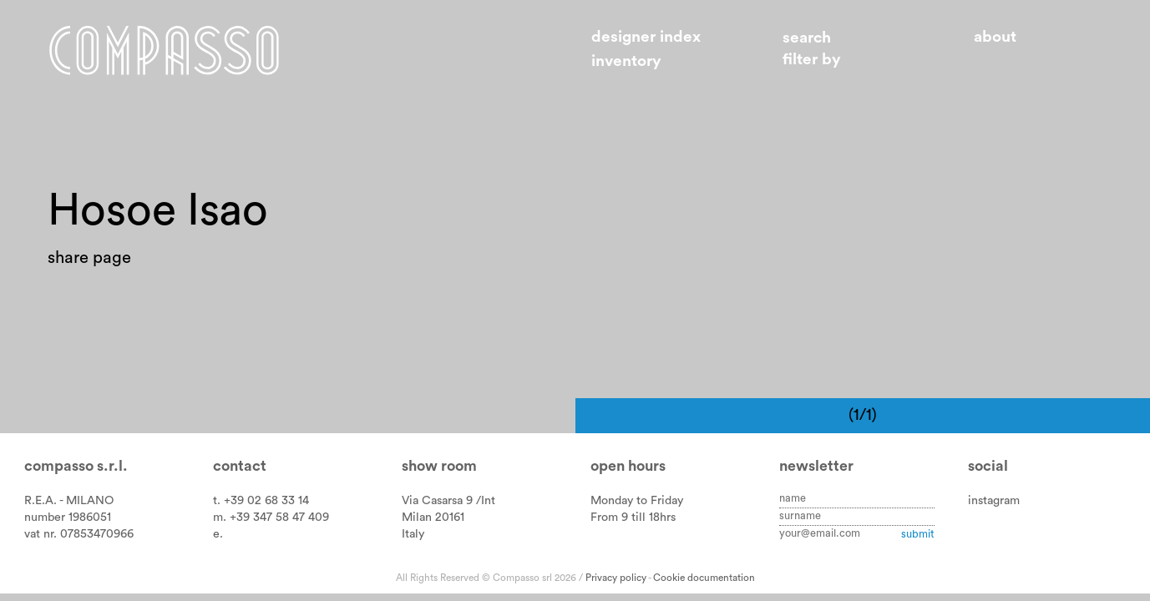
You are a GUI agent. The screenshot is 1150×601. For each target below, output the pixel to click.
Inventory (626, 61)
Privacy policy (615, 578)
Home (164, 50)
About (995, 37)
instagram (994, 500)
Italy (413, 534)
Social (988, 466)
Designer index (646, 37)
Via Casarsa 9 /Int (448, 500)
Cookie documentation (704, 578)
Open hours (628, 466)
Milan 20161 (433, 517)
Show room (439, 466)
